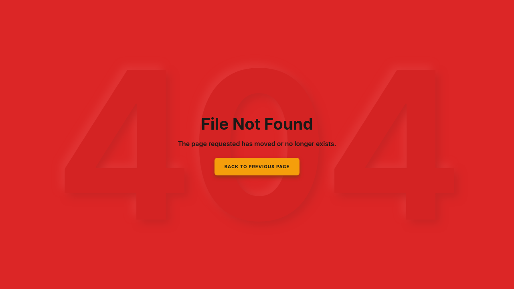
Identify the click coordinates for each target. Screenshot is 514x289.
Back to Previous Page (257, 166)
